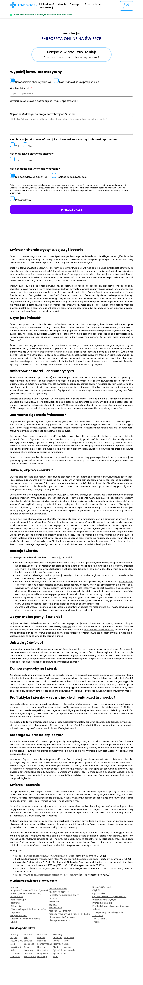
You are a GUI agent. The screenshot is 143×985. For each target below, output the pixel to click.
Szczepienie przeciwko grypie (107, 912)
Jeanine (28, 953)
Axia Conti (15, 947)
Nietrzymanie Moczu (59, 920)
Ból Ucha (15, 902)
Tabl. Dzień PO (99, 918)
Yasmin (67, 947)
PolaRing (57, 934)
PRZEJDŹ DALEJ (71, 210)
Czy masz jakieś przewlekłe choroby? (32, 153)
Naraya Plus (43, 950)
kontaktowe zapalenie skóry (99, 629)
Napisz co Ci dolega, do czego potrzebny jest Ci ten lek (42, 114)
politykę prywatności (77, 185)
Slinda (56, 947)
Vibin (55, 956)
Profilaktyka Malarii (102, 902)
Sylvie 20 (57, 950)
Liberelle (41, 940)
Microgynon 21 (44, 943)
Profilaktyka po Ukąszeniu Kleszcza (110, 906)
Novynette (42, 953)
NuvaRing (42, 956)
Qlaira (56, 940)
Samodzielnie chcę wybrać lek (30, 82)
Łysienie (53, 898)
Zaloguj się (125, 6)
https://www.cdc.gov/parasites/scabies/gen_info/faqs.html (47, 874)
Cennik (62, 4)
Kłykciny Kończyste (59, 891)
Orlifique (57, 937)
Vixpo (67, 943)
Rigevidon (58, 943)
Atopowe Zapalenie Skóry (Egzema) (29, 890)
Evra (26, 947)
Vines (67, 940)
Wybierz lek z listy (21, 88)
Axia (12, 943)
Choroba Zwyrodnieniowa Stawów (28, 909)
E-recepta (75, 4)
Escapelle (29, 943)
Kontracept (30, 956)
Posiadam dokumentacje (69, 177)
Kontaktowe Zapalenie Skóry (64, 895)
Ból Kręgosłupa (18, 899)
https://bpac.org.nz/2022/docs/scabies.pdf (76, 859)
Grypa (13, 921)
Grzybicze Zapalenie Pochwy (25, 918)
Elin (25, 937)
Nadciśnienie (55, 907)
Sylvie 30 (57, 953)
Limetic (41, 937)
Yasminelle (69, 950)
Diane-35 (15, 956)
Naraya (41, 947)
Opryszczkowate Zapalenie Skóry (109, 896)
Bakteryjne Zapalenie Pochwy (25, 893)
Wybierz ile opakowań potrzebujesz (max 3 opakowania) (44, 101)
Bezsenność (16, 896)
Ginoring (28, 950)
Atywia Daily (16, 940)
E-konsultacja (46, 7)
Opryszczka (98, 893)
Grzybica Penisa (18, 915)
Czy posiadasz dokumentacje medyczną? (35, 168)
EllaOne (28, 940)
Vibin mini (69, 937)
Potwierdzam (20, 200)
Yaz (66, 953)
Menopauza (55, 901)
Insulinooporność (58, 888)
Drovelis (28, 934)
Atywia (13, 937)
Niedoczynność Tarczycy (62, 917)
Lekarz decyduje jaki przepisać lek (76, 82)
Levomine (42, 934)
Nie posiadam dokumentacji (29, 177)
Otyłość (96, 890)
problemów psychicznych (23, 768)
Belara (13, 950)
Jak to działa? (46, 4)
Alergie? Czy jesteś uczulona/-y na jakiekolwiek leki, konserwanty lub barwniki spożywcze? (63, 139)
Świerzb (96, 909)
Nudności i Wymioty (102, 887)
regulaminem (57, 185)
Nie (27, 146)
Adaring (14, 934)
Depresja (15, 912)
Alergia (14, 887)
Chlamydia (16, 906)
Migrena (53, 904)
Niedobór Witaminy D (60, 910)
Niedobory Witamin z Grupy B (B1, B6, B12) (70, 914)
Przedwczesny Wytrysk (104, 899)
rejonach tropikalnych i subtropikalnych (51, 351)
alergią (67, 626)
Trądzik (96, 921)
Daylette (15, 953)
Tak (15, 146)
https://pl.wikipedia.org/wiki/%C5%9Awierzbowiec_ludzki (44, 855)
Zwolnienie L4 (93, 4)
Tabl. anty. (97, 915)
